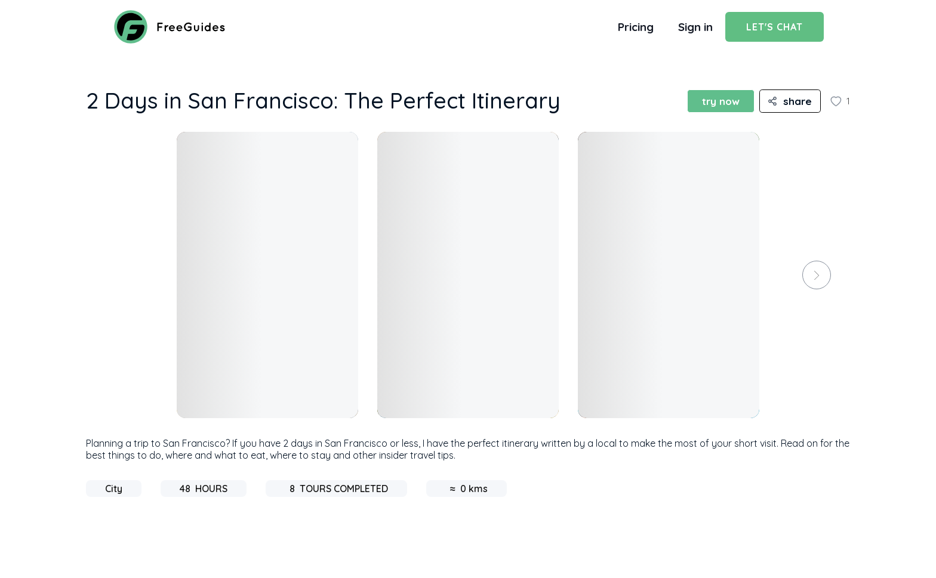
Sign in (695, 27)
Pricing (636, 27)
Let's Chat (774, 27)
